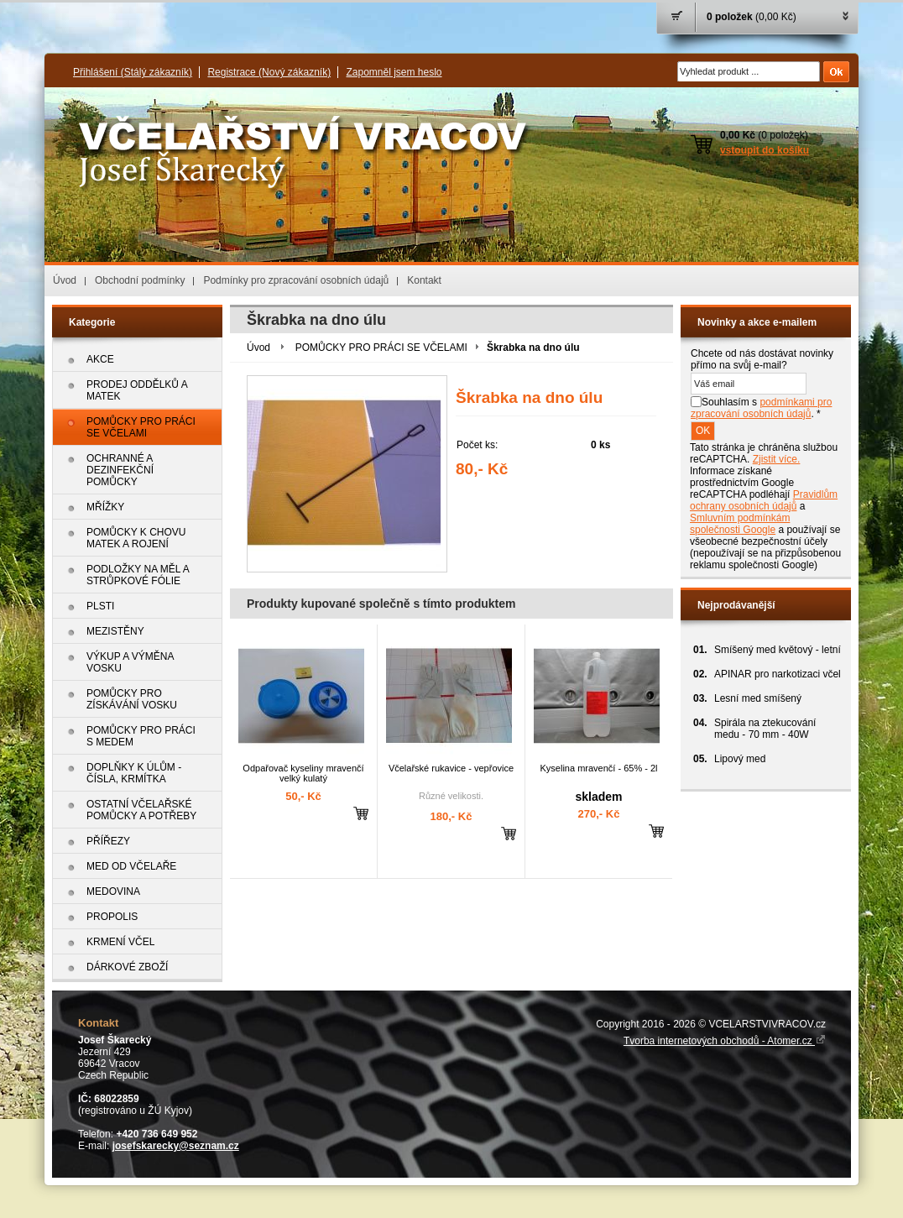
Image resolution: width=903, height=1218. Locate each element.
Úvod (64, 280)
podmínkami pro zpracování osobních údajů (761, 408)
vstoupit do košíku (764, 150)
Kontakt (424, 280)
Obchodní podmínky (140, 280)
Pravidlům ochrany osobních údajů (764, 500)
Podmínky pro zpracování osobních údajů (296, 280)
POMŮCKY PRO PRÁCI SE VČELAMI (381, 347)
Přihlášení (132, 72)
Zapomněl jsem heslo (393, 72)
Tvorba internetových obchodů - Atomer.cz (725, 1041)
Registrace (269, 72)
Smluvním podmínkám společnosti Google (740, 524)
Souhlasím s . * (761, 408)
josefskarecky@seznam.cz (175, 1146)
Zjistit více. (777, 459)
